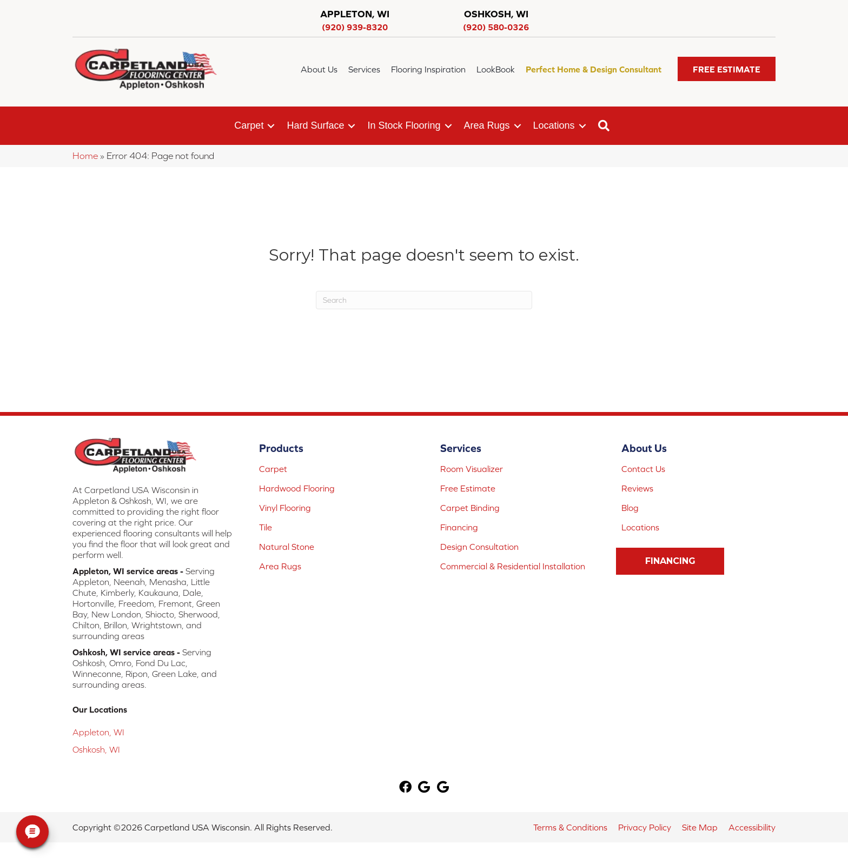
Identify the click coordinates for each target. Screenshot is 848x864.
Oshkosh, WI (96, 749)
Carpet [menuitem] (248, 125)
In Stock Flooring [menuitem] (403, 125)
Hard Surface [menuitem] (315, 125)
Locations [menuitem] (554, 125)
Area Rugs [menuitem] (487, 125)
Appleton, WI (98, 732)
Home (85, 155)
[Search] (424, 300)
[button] (727, 69)
